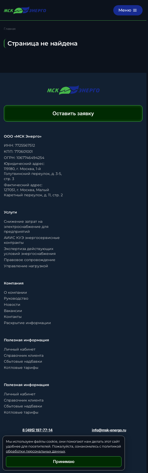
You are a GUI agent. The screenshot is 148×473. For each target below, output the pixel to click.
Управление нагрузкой (26, 266)
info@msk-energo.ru (109, 430)
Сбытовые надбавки (23, 361)
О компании (15, 292)
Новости (12, 304)
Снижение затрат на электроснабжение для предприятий (26, 226)
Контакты (13, 316)
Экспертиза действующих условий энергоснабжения (30, 251)
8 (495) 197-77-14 (37, 430)
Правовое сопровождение (29, 259)
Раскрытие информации (27, 322)
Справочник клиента (23, 355)
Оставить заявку (73, 113)
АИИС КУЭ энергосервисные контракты (32, 240)
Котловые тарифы (21, 367)
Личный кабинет (20, 349)
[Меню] (128, 10)
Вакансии (13, 310)
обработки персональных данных (35, 451)
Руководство (16, 298)
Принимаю (63, 461)
